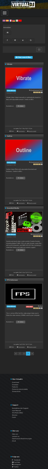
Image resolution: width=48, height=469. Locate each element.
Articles (14, 415)
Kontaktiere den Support (20, 408)
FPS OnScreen (12, 280)
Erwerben (15, 385)
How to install (32, 131)
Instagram (16, 464)
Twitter (15, 467)
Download (15, 382)
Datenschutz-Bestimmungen (22, 439)
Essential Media (13, 208)
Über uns (15, 434)
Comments (21, 131)
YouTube (16, 462)
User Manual (16, 410)
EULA (14, 441)
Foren (14, 417)
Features (15, 387)
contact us (15, 436)
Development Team (37, 90)
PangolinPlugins (37, 234)
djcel (41, 306)
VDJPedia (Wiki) (17, 413)
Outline (9, 136)
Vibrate (9, 64)
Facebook (16, 460)
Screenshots (16, 391)
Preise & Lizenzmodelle (20, 389)
